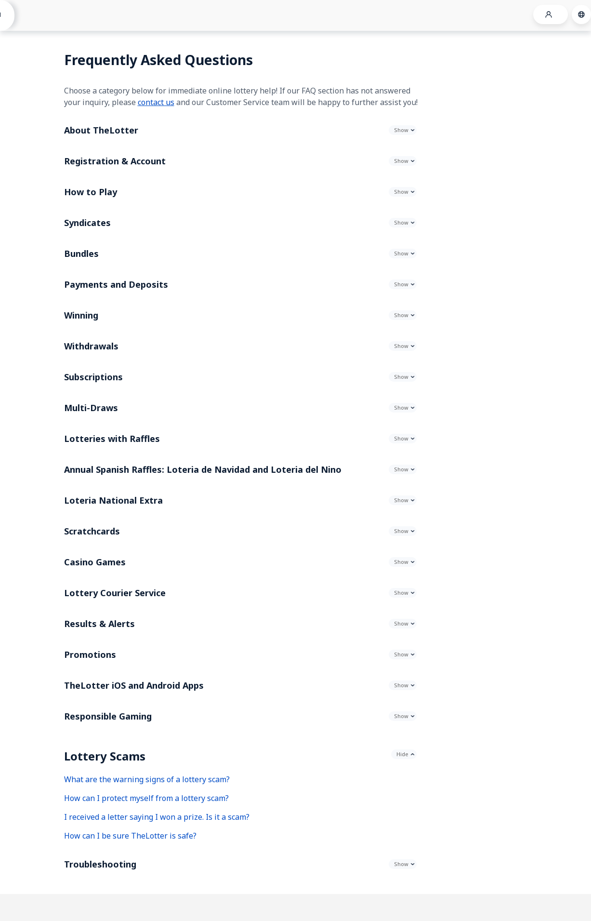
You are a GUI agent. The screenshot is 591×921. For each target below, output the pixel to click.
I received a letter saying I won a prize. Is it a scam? (157, 817)
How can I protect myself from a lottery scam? (146, 798)
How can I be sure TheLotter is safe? (130, 835)
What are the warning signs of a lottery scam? (147, 779)
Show (401, 129)
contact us (156, 102)
